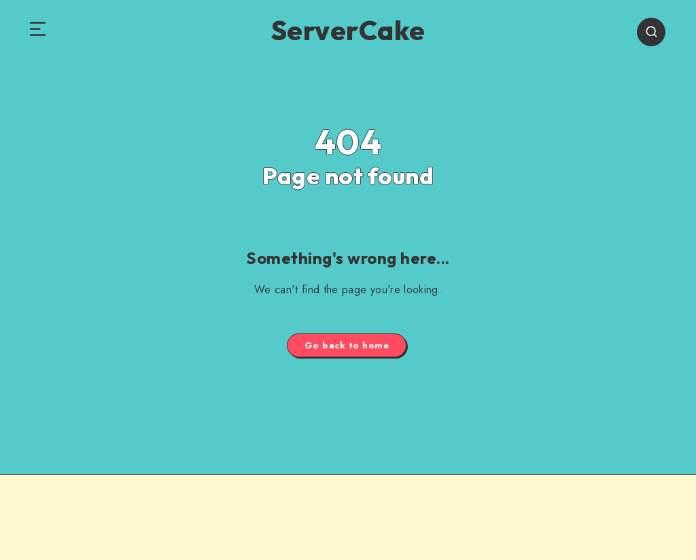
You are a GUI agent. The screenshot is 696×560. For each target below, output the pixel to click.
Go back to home (346, 345)
